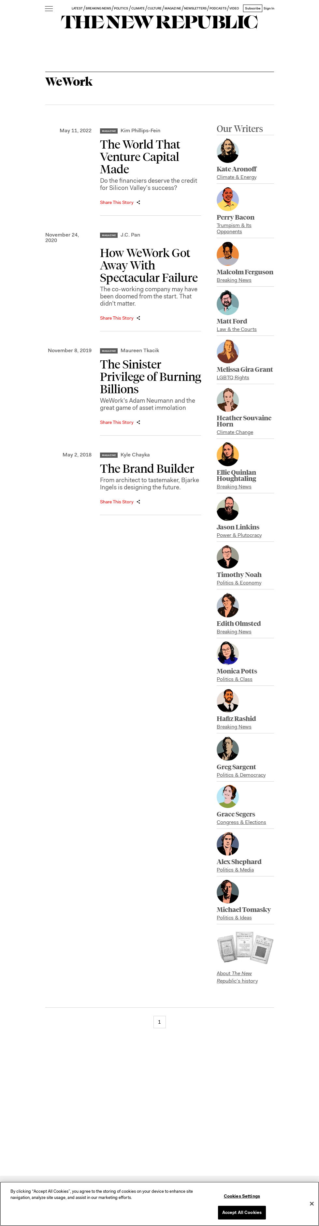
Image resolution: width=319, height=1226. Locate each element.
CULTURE (155, 8)
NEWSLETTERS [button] (195, 8)
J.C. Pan (130, 234)
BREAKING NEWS (98, 8)
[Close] (312, 1203)
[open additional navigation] (49, 9)
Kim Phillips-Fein (140, 130)
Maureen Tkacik (140, 350)
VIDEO (234, 8)
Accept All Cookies (242, 1212)
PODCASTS (218, 8)
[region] (159, 1204)
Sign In (269, 8)
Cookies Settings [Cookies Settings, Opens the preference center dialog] (242, 1196)
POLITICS (121, 8)
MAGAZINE (173, 8)
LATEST (77, 8)
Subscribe (252, 8)
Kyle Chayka (135, 454)
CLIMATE (138, 8)
